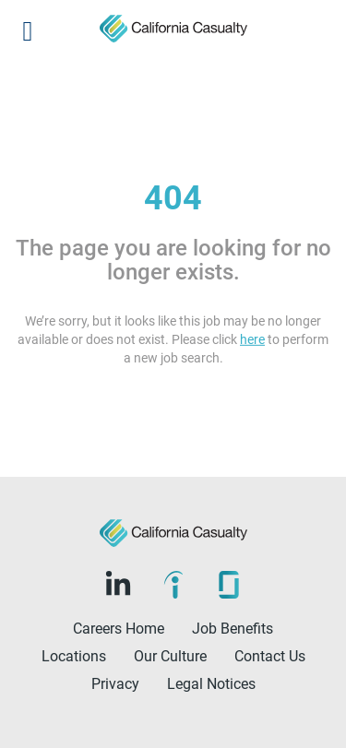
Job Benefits (232, 628)
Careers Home (118, 628)
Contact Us (269, 656)
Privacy (115, 684)
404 (173, 198)
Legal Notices (211, 684)
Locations (74, 656)
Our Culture (170, 656)
